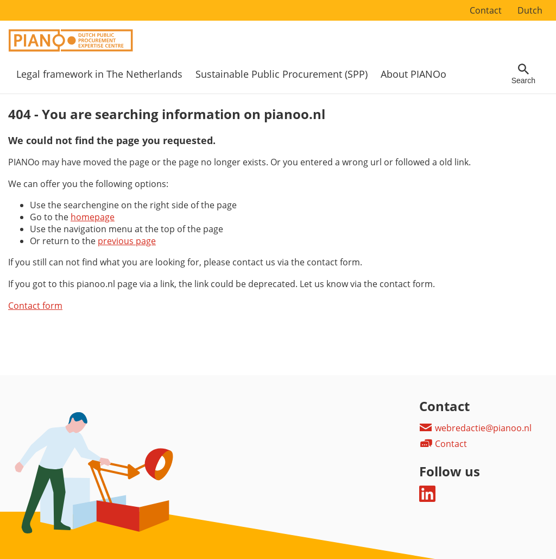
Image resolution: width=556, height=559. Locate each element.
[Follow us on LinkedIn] (427, 499)
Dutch (529, 10)
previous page (127, 241)
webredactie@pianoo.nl (475, 428)
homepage (93, 217)
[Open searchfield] (523, 74)
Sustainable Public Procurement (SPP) (281, 73)
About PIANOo (413, 73)
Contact (486, 10)
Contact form (35, 306)
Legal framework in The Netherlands (99, 73)
